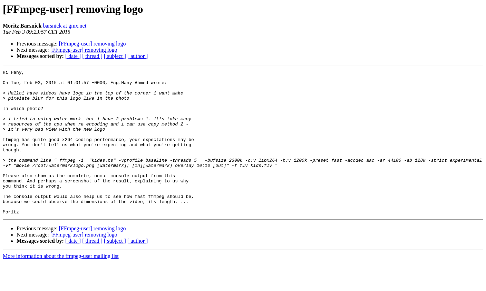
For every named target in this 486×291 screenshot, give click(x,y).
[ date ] (73, 56)
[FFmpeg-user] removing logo (92, 44)
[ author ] (137, 56)
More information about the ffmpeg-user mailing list (61, 285)
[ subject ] (115, 56)
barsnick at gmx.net (64, 26)
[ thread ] (92, 56)
